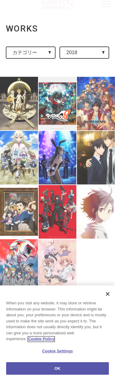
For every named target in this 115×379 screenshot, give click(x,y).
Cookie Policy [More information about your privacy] (41, 342)
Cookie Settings (57, 354)
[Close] (107, 297)
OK (58, 372)
